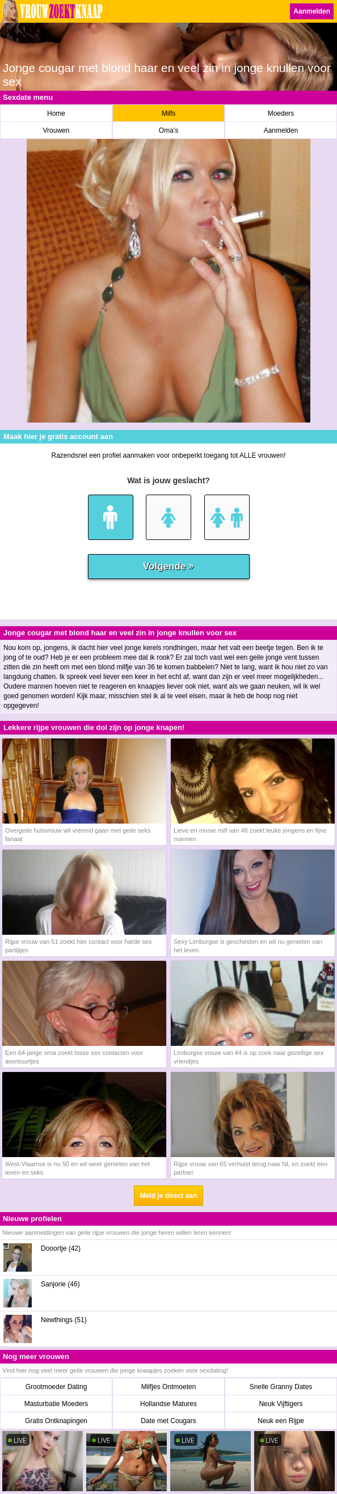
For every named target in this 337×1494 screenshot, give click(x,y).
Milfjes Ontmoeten (168, 1387)
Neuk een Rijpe (281, 1421)
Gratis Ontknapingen (56, 1421)
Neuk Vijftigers (280, 1404)
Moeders (281, 113)
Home (56, 113)
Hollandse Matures (168, 1404)
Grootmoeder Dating (56, 1387)
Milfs (169, 113)
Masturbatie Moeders (56, 1404)
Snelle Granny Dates (281, 1387)
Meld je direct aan (168, 1196)
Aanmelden (311, 11)
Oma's (168, 130)
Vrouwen (56, 130)
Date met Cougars (168, 1421)
